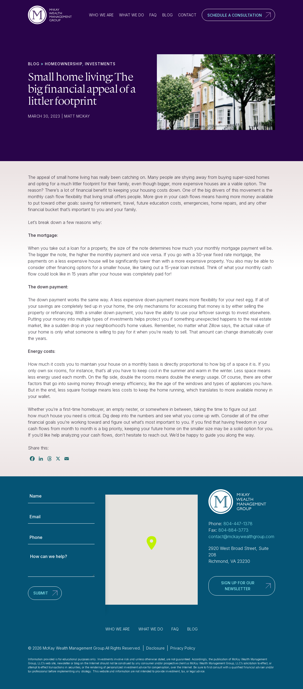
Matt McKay (77, 116)
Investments (100, 63)
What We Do (131, 15)
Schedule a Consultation (234, 15)
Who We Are (101, 15)
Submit (40, 593)
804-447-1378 (237, 523)
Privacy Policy (182, 648)
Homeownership (63, 63)
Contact (187, 15)
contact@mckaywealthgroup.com (241, 536)
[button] (151, 543)
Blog (167, 15)
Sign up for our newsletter (237, 586)
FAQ (153, 15)
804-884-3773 (233, 530)
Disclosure (155, 648)
